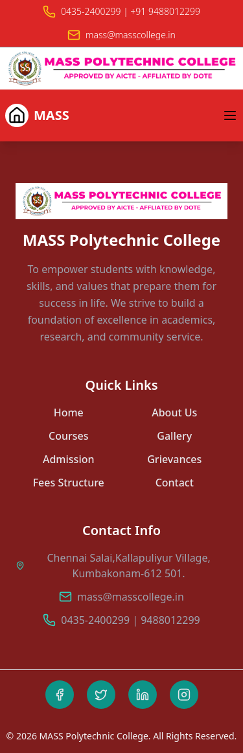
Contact (175, 482)
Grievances (174, 459)
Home (69, 412)
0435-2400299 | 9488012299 (130, 620)
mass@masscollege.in (130, 597)
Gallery (174, 436)
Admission (69, 459)
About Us (174, 412)
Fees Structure (68, 482)
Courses (68, 436)
